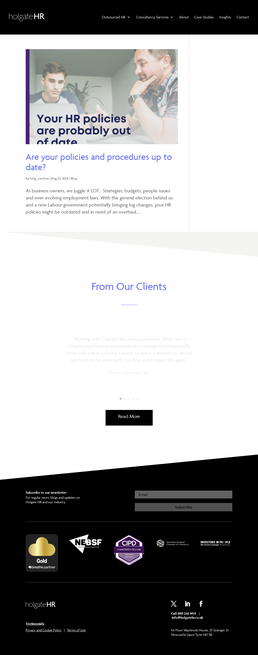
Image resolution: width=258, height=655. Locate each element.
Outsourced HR (113, 17)
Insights (225, 17)
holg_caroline (39, 178)
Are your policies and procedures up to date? (99, 161)
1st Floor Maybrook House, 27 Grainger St (200, 630)
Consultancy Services (152, 17)
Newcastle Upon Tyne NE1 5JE (191, 635)
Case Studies (204, 17)
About (184, 17)
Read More (129, 416)
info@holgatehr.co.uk (187, 617)
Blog (74, 178)
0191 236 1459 (187, 613)
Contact (243, 17)
